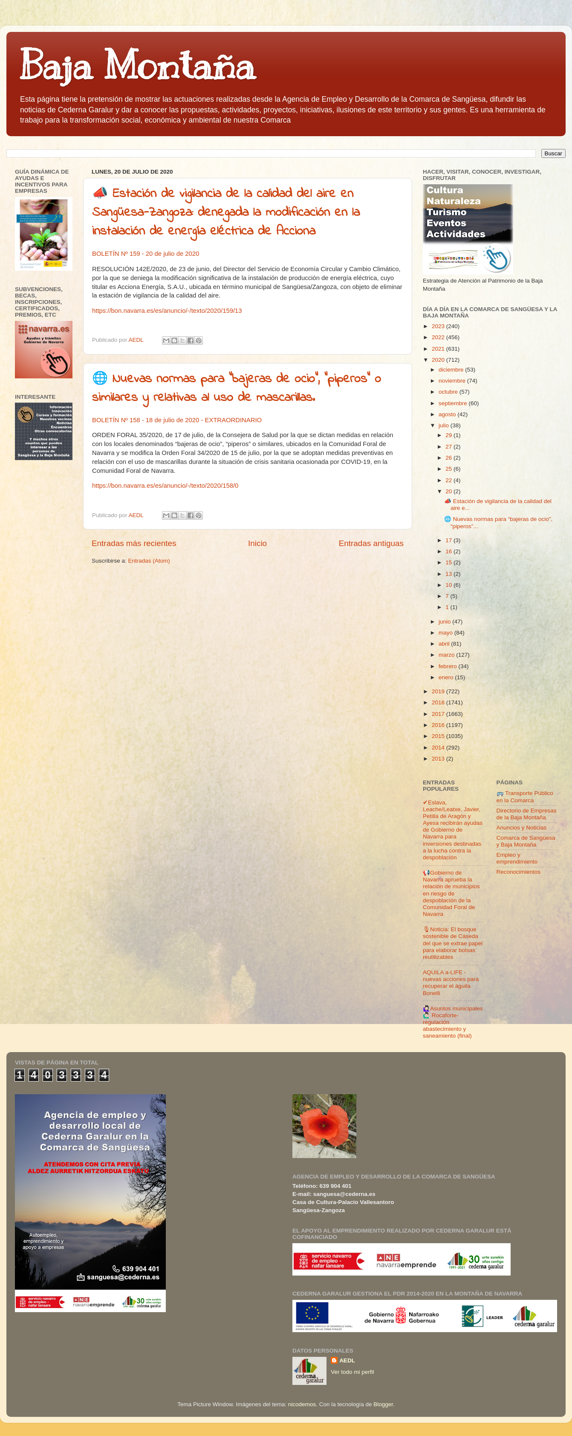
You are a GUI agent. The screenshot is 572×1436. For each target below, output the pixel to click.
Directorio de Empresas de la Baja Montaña (527, 814)
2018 (439, 702)
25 (449, 469)
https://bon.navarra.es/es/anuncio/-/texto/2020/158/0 (165, 485)
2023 (439, 326)
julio (445, 425)
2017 (439, 714)
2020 (439, 360)
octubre (449, 392)
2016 (439, 725)
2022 (439, 337)
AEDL (347, 1360)
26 (449, 458)
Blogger (383, 1404)
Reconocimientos (519, 872)
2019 (439, 691)
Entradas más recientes (134, 543)
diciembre (452, 369)
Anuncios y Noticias (522, 827)
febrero (449, 666)
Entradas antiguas (371, 543)
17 (449, 540)
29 (449, 435)
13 (449, 574)
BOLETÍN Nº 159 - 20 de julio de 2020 (145, 253)
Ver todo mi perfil (352, 1372)
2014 (439, 747)
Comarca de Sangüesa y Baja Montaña (526, 841)
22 (449, 480)
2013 (439, 758)
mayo (446, 632)
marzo (447, 655)
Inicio (257, 543)
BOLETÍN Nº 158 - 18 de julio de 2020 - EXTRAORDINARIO (177, 420)
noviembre (453, 381)
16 (449, 551)
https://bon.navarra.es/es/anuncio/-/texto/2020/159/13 (167, 310)
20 (449, 491)
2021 (439, 349)
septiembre (454, 403)
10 (449, 585)
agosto (448, 414)
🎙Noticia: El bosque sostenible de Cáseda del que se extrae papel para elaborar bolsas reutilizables (452, 943)
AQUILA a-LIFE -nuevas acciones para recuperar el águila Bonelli (451, 982)
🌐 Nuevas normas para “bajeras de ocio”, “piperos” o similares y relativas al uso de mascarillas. (236, 388)
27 (449, 446)
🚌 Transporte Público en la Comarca (525, 796)
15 (449, 562)
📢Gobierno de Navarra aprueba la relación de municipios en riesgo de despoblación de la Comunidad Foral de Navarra (451, 893)
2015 (439, 736)
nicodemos (302, 1404)
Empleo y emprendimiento (517, 858)
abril (445, 644)
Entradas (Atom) (149, 561)
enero (447, 677)
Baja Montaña (137, 65)
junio (445, 621)
